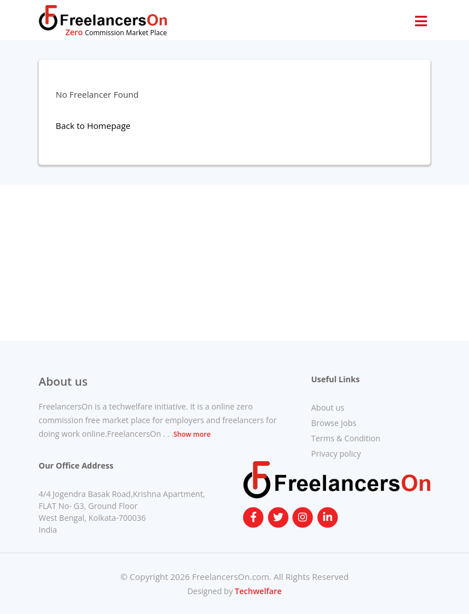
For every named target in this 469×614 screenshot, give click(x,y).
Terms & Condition (345, 438)
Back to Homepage (93, 125)
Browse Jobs (334, 422)
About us (327, 407)
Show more (191, 434)
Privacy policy (336, 453)
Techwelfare (257, 591)
